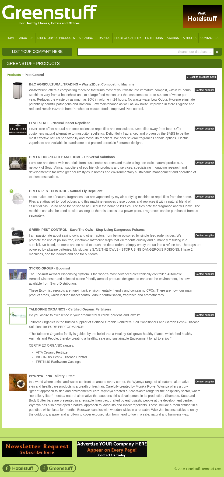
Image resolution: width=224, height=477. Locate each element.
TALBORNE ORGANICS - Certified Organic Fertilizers (70, 309)
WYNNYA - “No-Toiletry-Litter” (52, 376)
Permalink (122, 113)
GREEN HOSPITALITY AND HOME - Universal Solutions (72, 157)
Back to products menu (203, 77)
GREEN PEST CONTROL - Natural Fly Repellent (65, 191)
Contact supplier (205, 90)
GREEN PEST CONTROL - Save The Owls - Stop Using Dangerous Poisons (87, 230)
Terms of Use (211, 469)
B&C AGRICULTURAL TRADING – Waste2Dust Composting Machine (81, 84)
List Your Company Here (37, 52)
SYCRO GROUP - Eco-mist (49, 268)
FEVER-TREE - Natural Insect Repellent (59, 123)
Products (14, 75)
